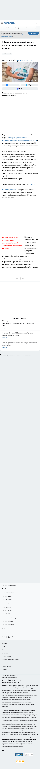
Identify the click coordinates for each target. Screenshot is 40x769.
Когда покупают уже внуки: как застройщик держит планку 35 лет (20, 345)
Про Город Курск (6, 607)
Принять (33, 33)
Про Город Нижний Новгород (9, 618)
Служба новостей (24, 60)
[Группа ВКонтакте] (11, 85)
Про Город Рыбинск (7, 610)
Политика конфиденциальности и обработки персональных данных (19, 720)
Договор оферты (6, 656)
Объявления (5, 653)
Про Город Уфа (6, 613)
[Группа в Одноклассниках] (6, 637)
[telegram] (23, 278)
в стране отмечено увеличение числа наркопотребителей (18, 187)
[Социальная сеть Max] (20, 88)
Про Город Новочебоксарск (9, 585)
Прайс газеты (5, 663)
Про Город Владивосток (8, 624)
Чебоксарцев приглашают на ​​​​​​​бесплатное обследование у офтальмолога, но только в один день (20, 324)
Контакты (4, 649)
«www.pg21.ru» (14, 675)
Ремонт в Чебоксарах (7, 28)
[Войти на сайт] (37, 23)
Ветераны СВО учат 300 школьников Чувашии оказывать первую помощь (20, 335)
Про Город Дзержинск (7, 621)
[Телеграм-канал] (29, 85)
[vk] (17, 278)
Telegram (4, 643)
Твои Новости (5, 588)
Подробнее (33, 717)
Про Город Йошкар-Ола (8, 592)
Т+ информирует (20, 28)
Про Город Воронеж (7, 596)
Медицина (7, 54)
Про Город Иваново (7, 599)
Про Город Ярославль (7, 603)
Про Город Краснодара (8, 628)
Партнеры (4, 669)
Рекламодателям (6, 666)
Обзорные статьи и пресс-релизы (10, 659)
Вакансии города (31, 28)
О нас (3, 646)
